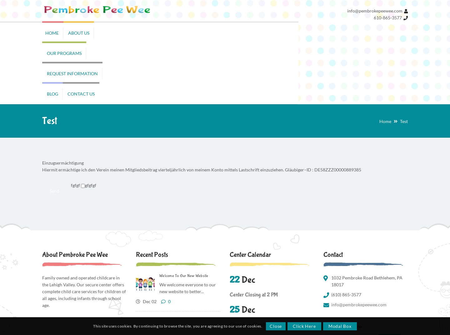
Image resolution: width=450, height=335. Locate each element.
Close (276, 326)
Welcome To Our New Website (183, 215)
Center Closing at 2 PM (254, 234)
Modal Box (339, 326)
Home (385, 60)
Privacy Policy (357, 300)
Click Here (304, 326)
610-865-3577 (388, 17)
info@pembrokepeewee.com (374, 10)
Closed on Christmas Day (256, 264)
